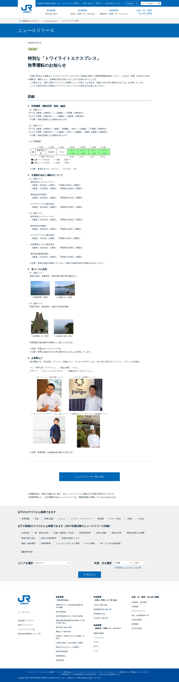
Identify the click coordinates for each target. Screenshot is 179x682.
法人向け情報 (137, 628)
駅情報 (99, 519)
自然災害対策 (84, 533)
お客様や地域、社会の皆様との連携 (69, 643)
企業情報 (135, 606)
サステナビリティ (138, 611)
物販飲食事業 (99, 633)
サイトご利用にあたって (66, 672)
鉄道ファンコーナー (25, 625)
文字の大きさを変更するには (109, 674)
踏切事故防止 (61, 656)
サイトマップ (32, 672)
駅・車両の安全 (40, 533)
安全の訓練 (100, 533)
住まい (96, 646)
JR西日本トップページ (30, 21)
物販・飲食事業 (27, 543)
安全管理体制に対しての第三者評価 (69, 616)
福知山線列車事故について (29, 634)
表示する (90, 574)
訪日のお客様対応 (47, 538)
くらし (96, 651)
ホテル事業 (89, 543)
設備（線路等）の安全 (63, 533)
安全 (35, 519)
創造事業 (113, 12)
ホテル (96, 642)
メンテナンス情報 (46, 672)
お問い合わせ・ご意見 (91, 3)
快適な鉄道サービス (69, 538)
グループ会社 (114, 519)
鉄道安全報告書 (62, 651)
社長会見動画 (137, 620)
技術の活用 (115, 533)
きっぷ (61, 519)
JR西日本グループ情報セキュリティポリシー (134, 672)
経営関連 (24, 519)
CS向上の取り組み (101, 605)
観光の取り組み (27, 538)
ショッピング (99, 637)
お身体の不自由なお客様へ (47, 3)
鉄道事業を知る (99, 614)
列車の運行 (48, 519)
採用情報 (135, 624)
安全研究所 (60, 660)
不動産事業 (44, 543)
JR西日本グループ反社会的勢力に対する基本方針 (79, 674)
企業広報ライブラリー (26, 620)
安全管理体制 (61, 612)
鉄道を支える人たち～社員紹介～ (68, 647)
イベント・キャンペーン (80, 519)
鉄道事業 (51, 12)
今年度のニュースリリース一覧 (128, 567)
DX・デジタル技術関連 (109, 543)
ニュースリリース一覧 (26, 629)
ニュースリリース (50, 21)
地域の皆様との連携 (134, 533)
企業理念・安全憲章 (139, 602)
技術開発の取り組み (102, 609)
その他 (139, 519)
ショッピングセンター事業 (67, 543)
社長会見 (24, 533)
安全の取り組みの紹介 (64, 627)
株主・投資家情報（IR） (141, 615)
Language (129, 3)
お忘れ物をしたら (111, 3)
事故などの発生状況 (63, 631)
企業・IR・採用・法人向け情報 (145, 12)
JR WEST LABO (101, 618)
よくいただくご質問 (69, 3)
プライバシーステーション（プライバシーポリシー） (96, 672)
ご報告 (128, 519)
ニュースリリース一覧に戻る (89, 477)
